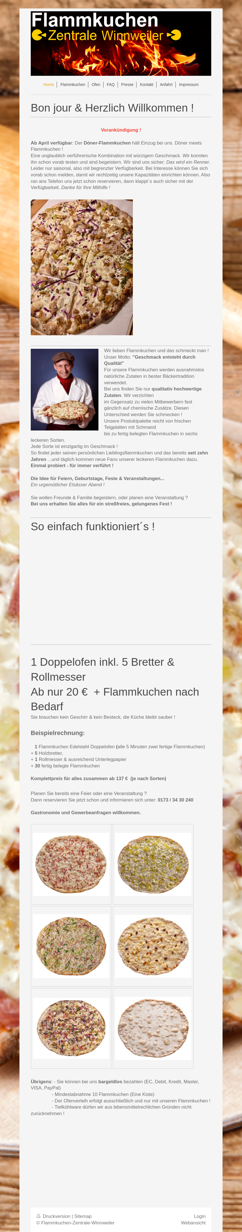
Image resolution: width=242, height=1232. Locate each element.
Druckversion (54, 1216)
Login (200, 1216)
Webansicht (193, 1223)
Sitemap (83, 1216)
